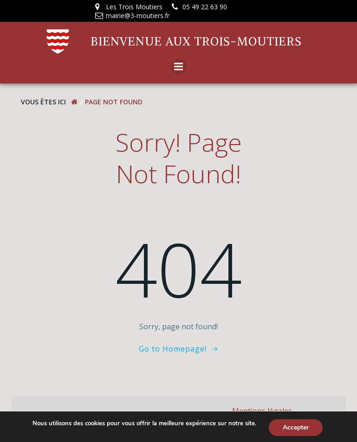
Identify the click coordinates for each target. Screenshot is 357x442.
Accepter (296, 427)
